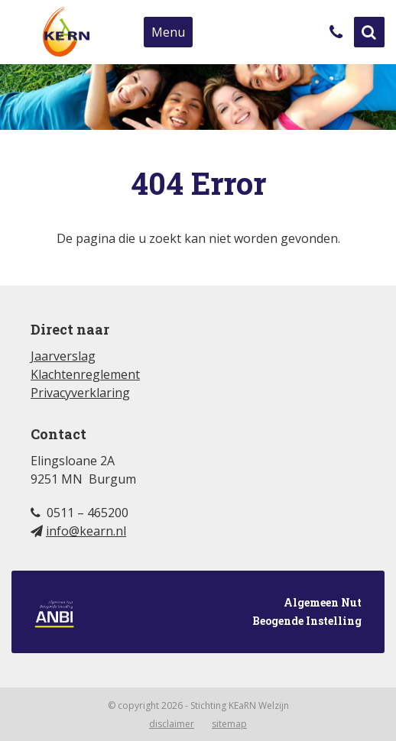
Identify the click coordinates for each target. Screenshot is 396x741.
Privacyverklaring (80, 392)
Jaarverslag (63, 356)
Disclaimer (171, 723)
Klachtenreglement (85, 374)
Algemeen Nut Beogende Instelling (198, 613)
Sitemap (229, 723)
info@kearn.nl (86, 531)
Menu (168, 32)
